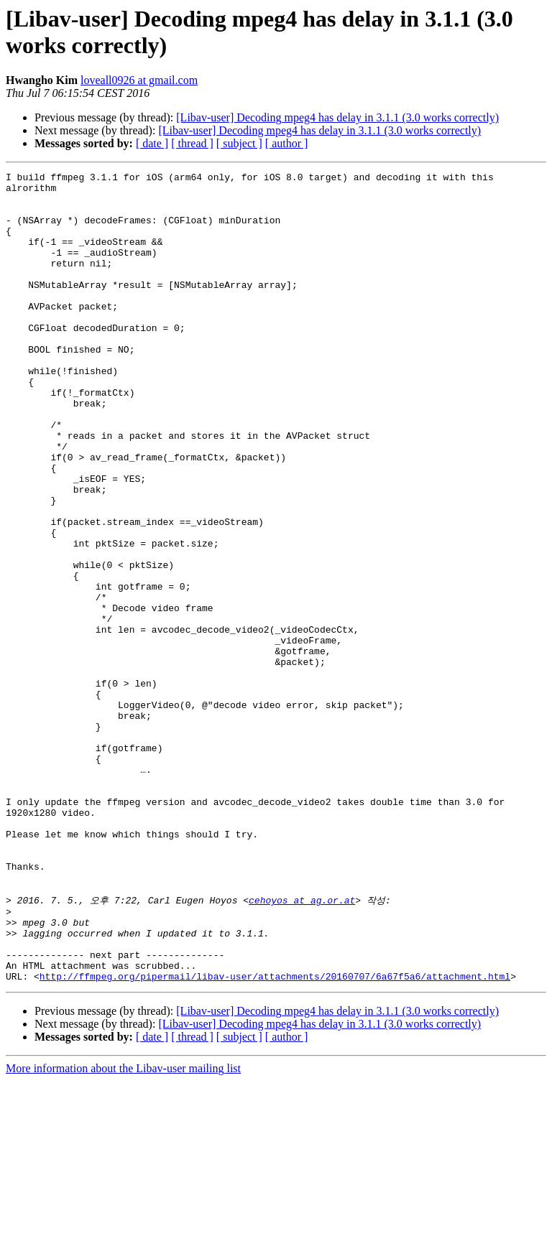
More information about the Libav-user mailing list (123, 1228)
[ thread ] (192, 143)
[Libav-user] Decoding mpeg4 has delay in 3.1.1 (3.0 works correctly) (337, 117)
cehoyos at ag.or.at (302, 1044)
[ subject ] (239, 143)
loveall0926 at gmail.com (139, 80)
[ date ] (152, 143)
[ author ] (286, 143)
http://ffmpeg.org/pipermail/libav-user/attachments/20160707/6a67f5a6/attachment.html (275, 1136)
